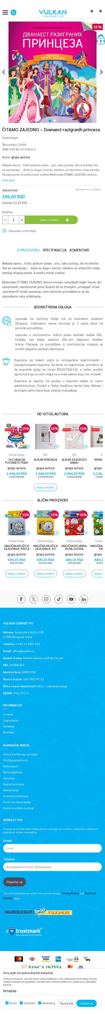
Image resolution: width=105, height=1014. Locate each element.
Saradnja (8, 726)
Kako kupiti (10, 766)
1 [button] (50, 118)
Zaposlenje (10, 720)
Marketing (48, 1003)
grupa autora (20, 157)
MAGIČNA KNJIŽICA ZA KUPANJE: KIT (45, 547)
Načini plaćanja (12, 772)
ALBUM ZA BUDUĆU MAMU (74, 461)
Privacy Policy (70, 893)
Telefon (9, 859)
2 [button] (55, 118)
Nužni (13, 1003)
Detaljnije (8, 180)
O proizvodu (28, 249)
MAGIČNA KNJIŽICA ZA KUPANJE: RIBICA (16, 547)
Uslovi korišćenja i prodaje (20, 754)
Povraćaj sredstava (15, 796)
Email (7, 840)
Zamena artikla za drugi (18, 808)
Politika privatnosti (15, 760)
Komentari (79, 249)
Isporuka (9, 778)
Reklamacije (11, 790)
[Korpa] (99, 13)
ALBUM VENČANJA (45, 459)
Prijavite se (14, 882)
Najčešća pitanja (13, 784)
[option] (52, 71)
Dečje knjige (10, 137)
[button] (13, 12)
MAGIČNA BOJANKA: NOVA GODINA (74, 547)
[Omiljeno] (90, 13)
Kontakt (8, 732)
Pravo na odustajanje (17, 802)
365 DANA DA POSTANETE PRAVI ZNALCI (16, 462)
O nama (8, 714)
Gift (45, 454)
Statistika (29, 1003)
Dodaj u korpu (49, 219)
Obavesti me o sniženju (88, 189)
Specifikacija (55, 249)
